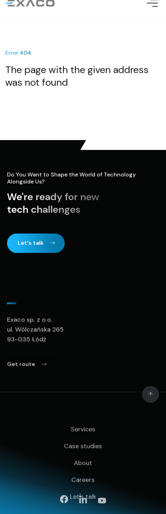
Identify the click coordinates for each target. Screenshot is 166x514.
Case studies (83, 460)
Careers (83, 494)
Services (83, 443)
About (83, 477)
